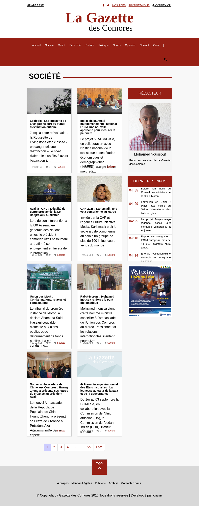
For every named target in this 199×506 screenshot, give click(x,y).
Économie (75, 45)
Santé (61, 45)
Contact (144, 45)
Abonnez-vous (139, 5)
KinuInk (158, 495)
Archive (113, 483)
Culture (90, 45)
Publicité (100, 483)
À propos (63, 483)
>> (89, 447)
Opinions (130, 45)
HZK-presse (35, 5)
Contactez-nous (131, 483)
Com (156, 45)
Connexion (161, 5)
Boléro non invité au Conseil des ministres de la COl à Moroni (156, 192)
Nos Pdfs (119, 5)
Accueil (37, 45)
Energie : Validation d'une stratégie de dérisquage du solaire (156, 257)
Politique (104, 45)
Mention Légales (81, 483)
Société (49, 45)
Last (99, 447)
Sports (117, 45)
